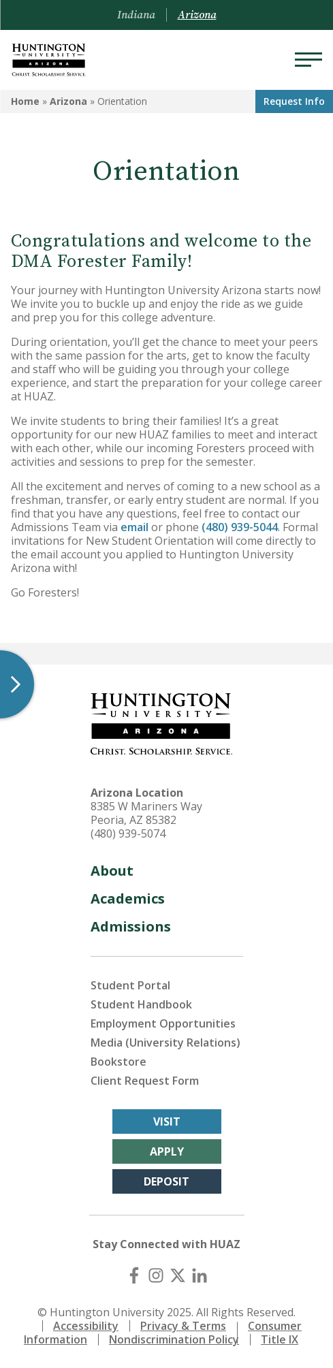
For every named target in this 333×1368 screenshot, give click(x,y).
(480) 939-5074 (128, 833)
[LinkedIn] (199, 1275)
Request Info (294, 101)
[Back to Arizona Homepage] (49, 60)
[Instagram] (156, 1275)
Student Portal (130, 985)
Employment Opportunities (163, 1023)
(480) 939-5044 (238, 527)
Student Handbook (141, 1004)
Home (25, 101)
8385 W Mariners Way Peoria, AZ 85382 (146, 813)
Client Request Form (145, 1080)
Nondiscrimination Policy (174, 1339)
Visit (166, 1121)
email (134, 527)
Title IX (279, 1339)
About (112, 870)
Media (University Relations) (165, 1042)
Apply (167, 1151)
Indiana (136, 15)
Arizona (68, 101)
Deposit (166, 1181)
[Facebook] (134, 1275)
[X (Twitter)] (178, 1275)
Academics (128, 898)
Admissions (131, 926)
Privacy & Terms (183, 1325)
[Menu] (308, 60)
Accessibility (85, 1325)
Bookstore (118, 1061)
